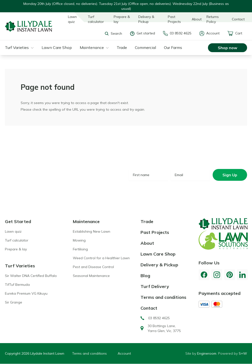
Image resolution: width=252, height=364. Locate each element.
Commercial (145, 47)
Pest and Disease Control (93, 267)
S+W (243, 353)
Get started (142, 33)
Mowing (79, 240)
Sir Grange (13, 302)
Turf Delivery (155, 286)
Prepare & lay (122, 19)
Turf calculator (96, 19)
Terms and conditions (163, 297)
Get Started (18, 221)
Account (209, 33)
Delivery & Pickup (146, 19)
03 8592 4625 (177, 33)
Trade (122, 47)
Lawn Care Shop (57, 47)
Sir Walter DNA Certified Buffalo (31, 275)
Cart (234, 33)
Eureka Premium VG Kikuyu (26, 293)
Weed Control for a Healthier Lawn (101, 258)
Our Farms (173, 47)
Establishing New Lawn (91, 231)
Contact (238, 19)
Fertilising (80, 249)
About (197, 19)
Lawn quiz (72, 19)
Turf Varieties (17, 47)
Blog (145, 275)
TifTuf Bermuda (17, 284)
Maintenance (92, 47)
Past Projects (174, 19)
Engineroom (206, 353)
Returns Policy (212, 19)
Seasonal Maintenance (91, 275)
